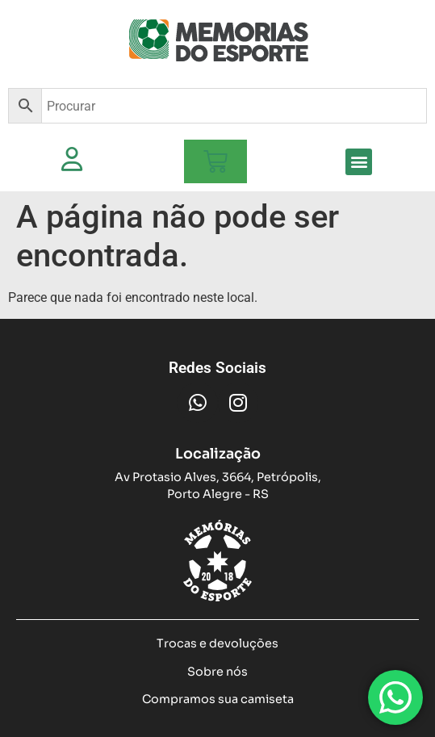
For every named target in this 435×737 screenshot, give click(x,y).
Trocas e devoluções (217, 643)
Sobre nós (217, 671)
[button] (358, 162)
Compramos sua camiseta (218, 699)
